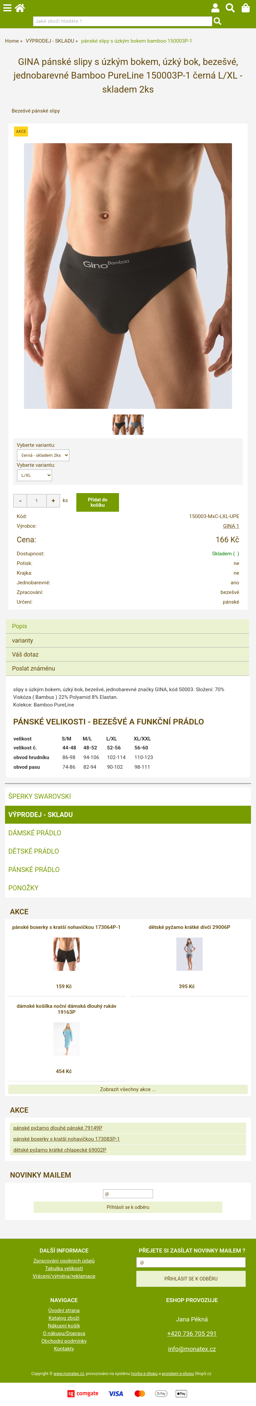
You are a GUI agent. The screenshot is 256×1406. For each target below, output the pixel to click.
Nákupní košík (64, 1326)
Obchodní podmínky (64, 1341)
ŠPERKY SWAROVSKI (39, 796)
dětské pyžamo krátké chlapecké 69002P (59, 1150)
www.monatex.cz (69, 1373)
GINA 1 (231, 526)
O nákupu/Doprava (64, 1333)
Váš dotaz (25, 654)
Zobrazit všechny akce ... (128, 1089)
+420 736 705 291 (192, 1333)
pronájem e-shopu (178, 1373)
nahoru (246, 1396)
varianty (22, 640)
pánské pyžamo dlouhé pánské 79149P (57, 1128)
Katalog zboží (64, 1318)
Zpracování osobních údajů (64, 1261)
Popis (19, 626)
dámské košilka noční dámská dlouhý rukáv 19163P (66, 1009)
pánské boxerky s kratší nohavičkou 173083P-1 (66, 1139)
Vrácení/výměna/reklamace (64, 1276)
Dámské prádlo (34, 833)
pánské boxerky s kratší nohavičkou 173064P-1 (66, 927)
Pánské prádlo (34, 870)
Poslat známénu (33, 668)
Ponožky (23, 888)
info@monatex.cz (192, 1348)
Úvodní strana (64, 1310)
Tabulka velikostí (64, 1268)
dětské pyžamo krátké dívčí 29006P (189, 927)
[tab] (127, 619)
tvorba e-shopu (144, 1373)
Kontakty (64, 1349)
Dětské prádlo (33, 851)
